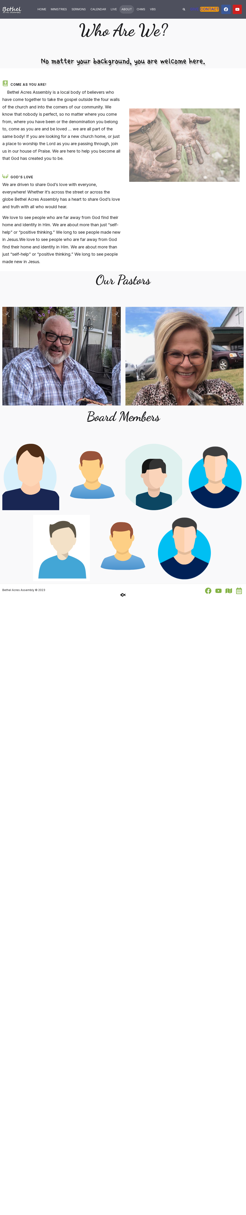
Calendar (98, 9)
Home (42, 9)
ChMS (141, 9)
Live (114, 9)
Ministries (59, 9)
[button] (184, 9)
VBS (153, 9)
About (126, 9)
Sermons (79, 9)
